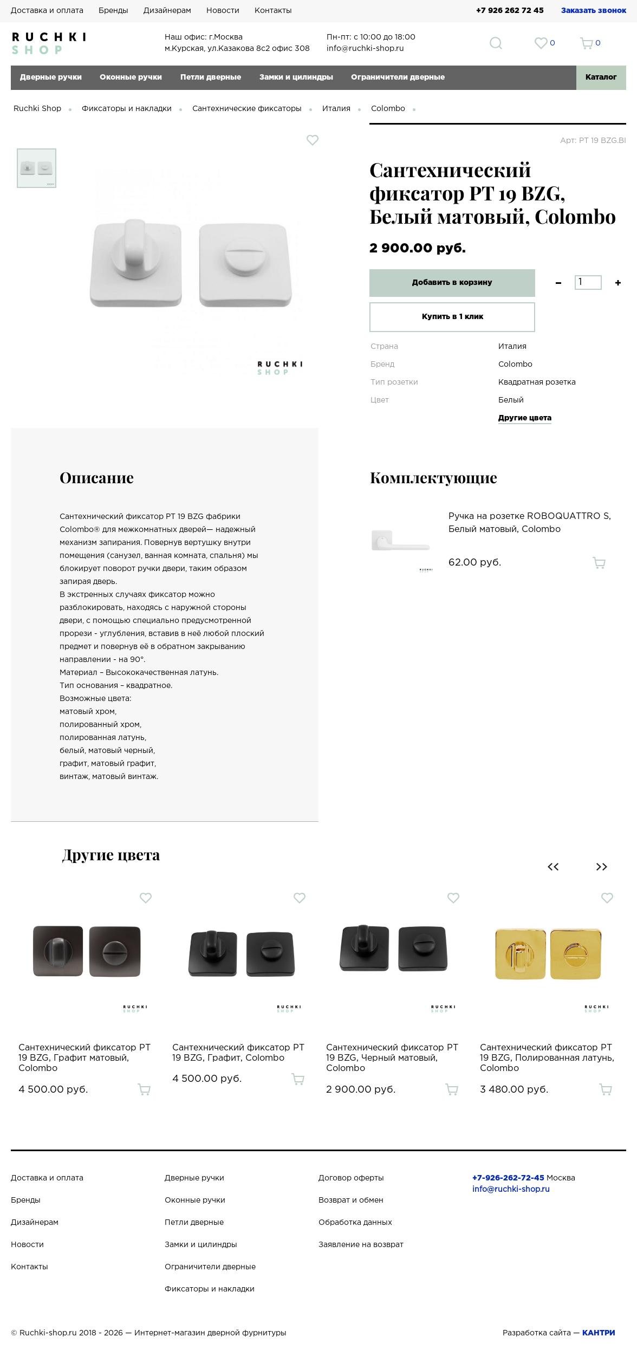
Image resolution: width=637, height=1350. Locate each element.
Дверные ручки (51, 77)
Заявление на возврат (361, 1245)
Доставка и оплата (47, 11)
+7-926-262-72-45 (508, 1178)
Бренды (113, 11)
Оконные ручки (131, 77)
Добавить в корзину (449, 283)
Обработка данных (355, 1222)
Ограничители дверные (398, 77)
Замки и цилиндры (296, 77)
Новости (222, 11)
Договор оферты (351, 1178)
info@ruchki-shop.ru (511, 1189)
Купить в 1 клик (449, 317)
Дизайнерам (167, 11)
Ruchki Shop (37, 109)
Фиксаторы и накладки (127, 109)
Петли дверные (210, 77)
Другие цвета (524, 418)
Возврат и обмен (351, 1200)
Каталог (601, 77)
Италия (336, 109)
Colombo (388, 109)
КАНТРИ (598, 1333)
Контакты (273, 11)
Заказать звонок (593, 11)
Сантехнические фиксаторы (247, 109)
